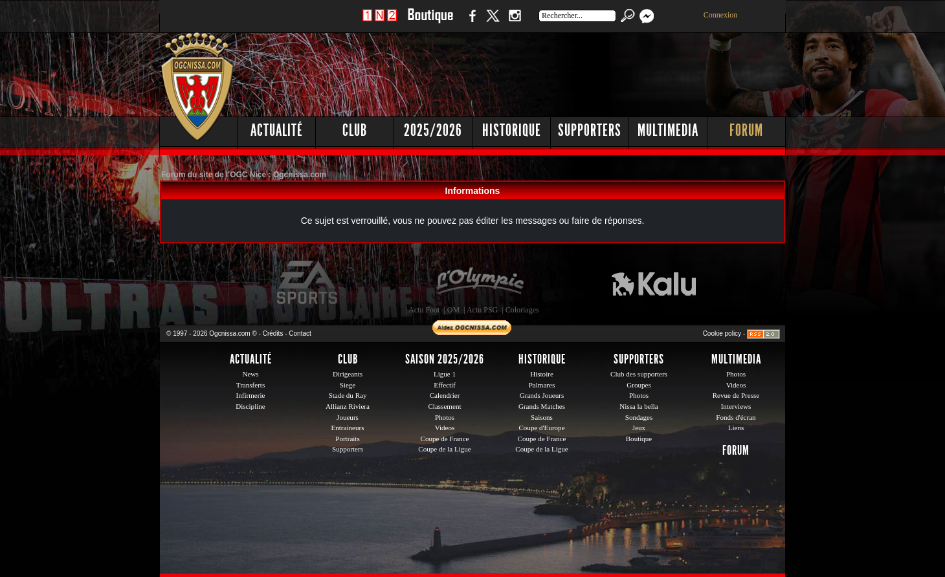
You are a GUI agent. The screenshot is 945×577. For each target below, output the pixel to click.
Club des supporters (638, 374)
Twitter (493, 22)
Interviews (736, 406)
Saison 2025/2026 (444, 359)
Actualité (276, 130)
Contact (300, 333)
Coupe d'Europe (541, 427)
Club (354, 130)
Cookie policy (722, 333)
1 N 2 (380, 22)
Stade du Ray (348, 395)
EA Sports (308, 282)
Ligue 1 (445, 374)
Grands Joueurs (542, 395)
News (250, 374)
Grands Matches (541, 406)
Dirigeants (347, 374)
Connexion (721, 14)
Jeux (638, 427)
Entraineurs (347, 427)
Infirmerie (250, 395)
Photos (444, 417)
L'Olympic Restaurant (479, 282)
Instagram (515, 22)
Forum (746, 130)
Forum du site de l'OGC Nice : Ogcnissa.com (243, 174)
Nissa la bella (638, 406)
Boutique (430, 22)
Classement (444, 406)
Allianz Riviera (348, 406)
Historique (511, 130)
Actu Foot (423, 309)
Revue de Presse (736, 395)
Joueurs (348, 417)
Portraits (347, 438)
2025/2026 (433, 130)
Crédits (273, 333)
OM (453, 309)
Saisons (542, 417)
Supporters (589, 130)
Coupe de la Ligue (444, 449)
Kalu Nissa (654, 282)
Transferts (250, 385)
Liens (736, 427)
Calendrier (445, 395)
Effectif (445, 385)
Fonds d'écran (735, 417)
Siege (348, 385)
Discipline (250, 406)
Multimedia (668, 130)
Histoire (541, 374)
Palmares (542, 385)
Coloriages (522, 309)
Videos (445, 427)
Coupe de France (445, 438)
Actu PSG (482, 309)
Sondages (638, 417)
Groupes (638, 385)
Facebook (471, 22)
